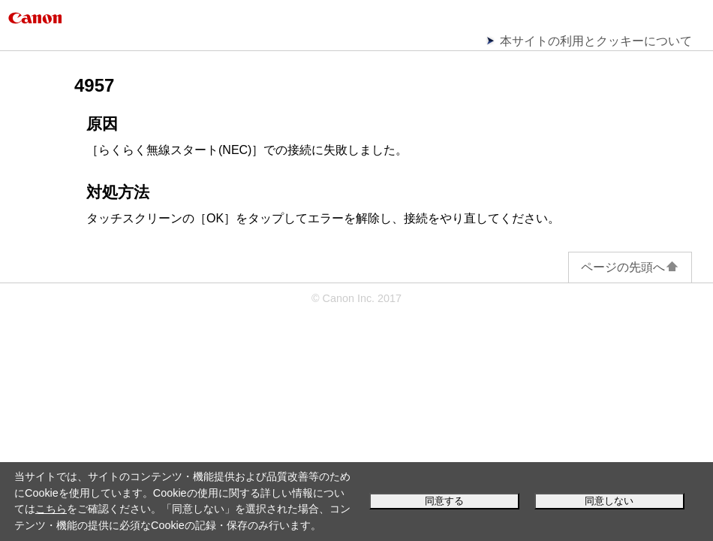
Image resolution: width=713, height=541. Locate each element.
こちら (51, 509)
